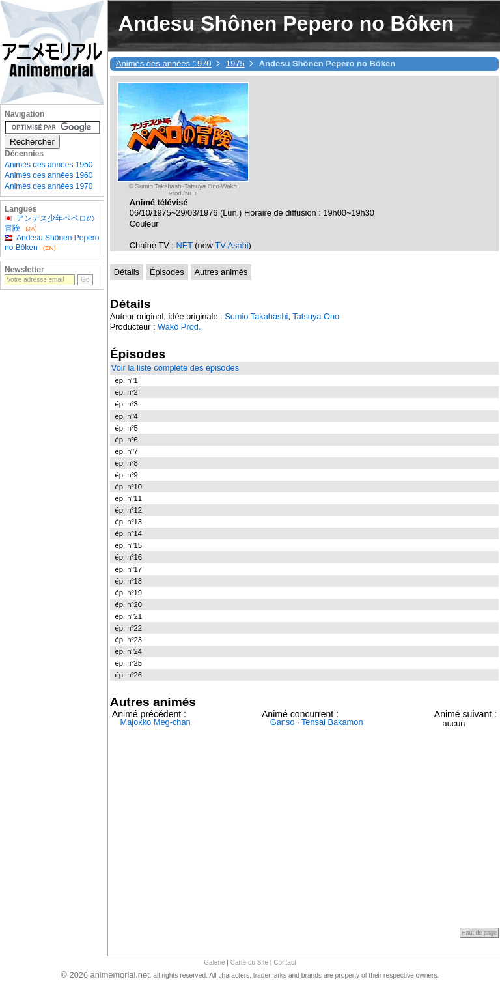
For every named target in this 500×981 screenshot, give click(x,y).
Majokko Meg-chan (155, 722)
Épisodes (167, 272)
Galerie (214, 962)
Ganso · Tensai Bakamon (316, 722)
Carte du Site (249, 962)
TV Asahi (231, 245)
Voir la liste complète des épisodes (175, 368)
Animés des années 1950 (48, 164)
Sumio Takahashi (256, 316)
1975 (235, 63)
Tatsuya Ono (315, 316)
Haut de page (479, 933)
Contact (284, 962)
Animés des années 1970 (164, 63)
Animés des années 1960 (48, 175)
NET (185, 245)
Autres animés (221, 272)
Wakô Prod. (179, 327)
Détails (126, 272)
